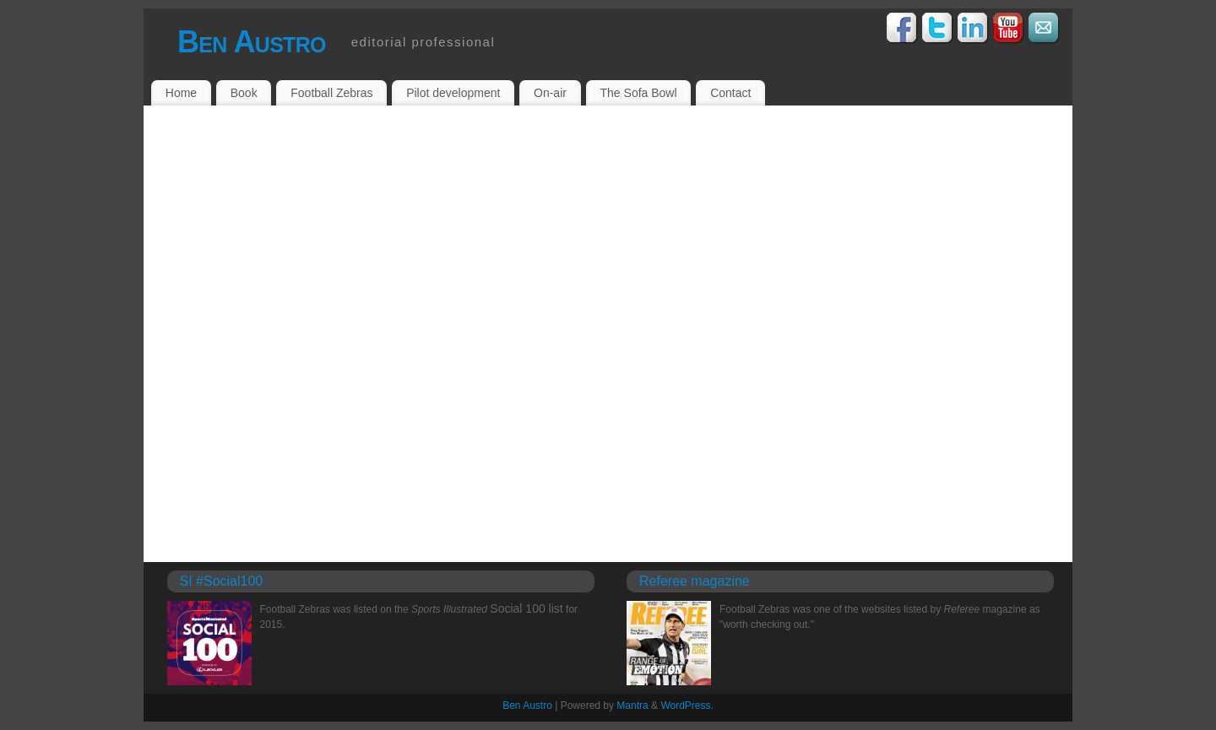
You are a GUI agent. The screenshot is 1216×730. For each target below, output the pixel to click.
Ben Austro (251, 41)
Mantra (632, 705)
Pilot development (453, 93)
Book (244, 93)
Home (181, 93)
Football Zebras (331, 93)
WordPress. (686, 705)
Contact (730, 93)
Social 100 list (526, 608)
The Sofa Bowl (638, 93)
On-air (550, 93)
